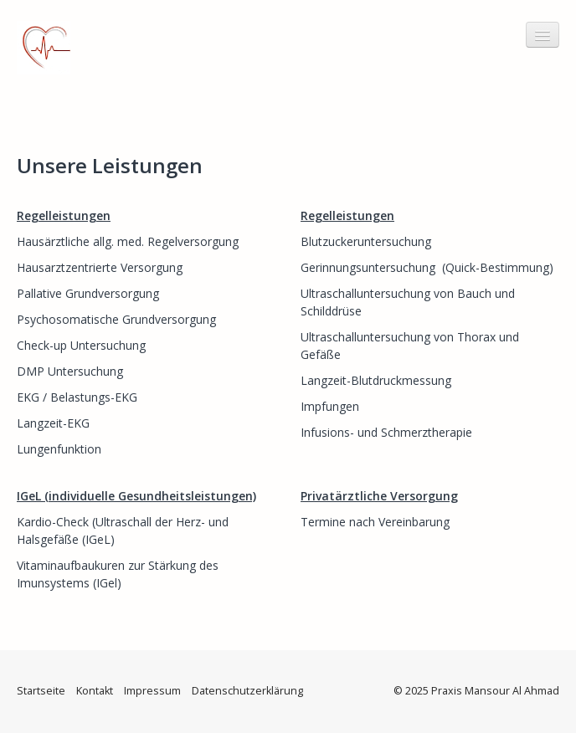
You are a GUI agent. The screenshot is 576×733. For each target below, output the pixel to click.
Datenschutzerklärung (247, 691)
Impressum (152, 691)
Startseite (41, 691)
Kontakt (94, 691)
